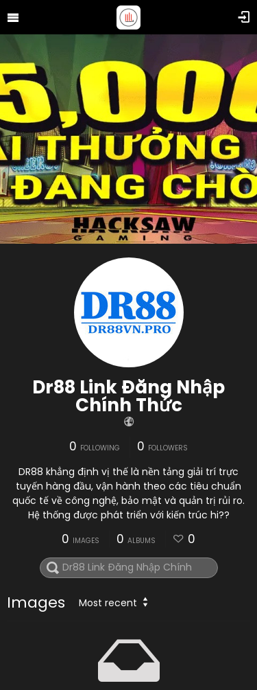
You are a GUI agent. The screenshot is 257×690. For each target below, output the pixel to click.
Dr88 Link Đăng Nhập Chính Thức (128, 396)
